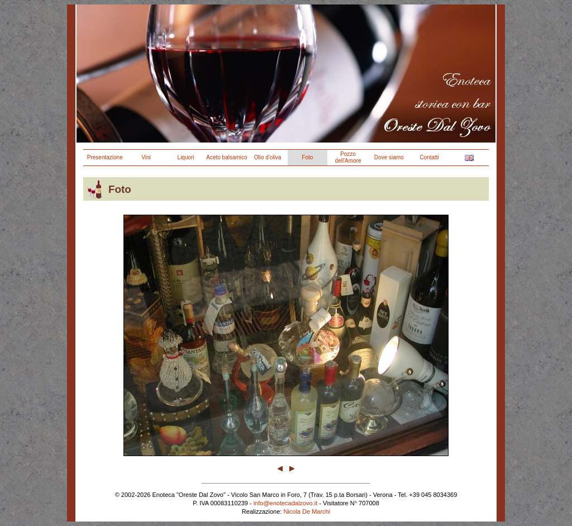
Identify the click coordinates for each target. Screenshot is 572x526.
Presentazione (105, 157)
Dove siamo (389, 157)
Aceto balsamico (226, 157)
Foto (307, 157)
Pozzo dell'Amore (348, 157)
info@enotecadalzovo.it (286, 503)
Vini (146, 157)
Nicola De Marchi (306, 511)
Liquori (186, 157)
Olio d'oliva (268, 157)
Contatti (429, 157)
